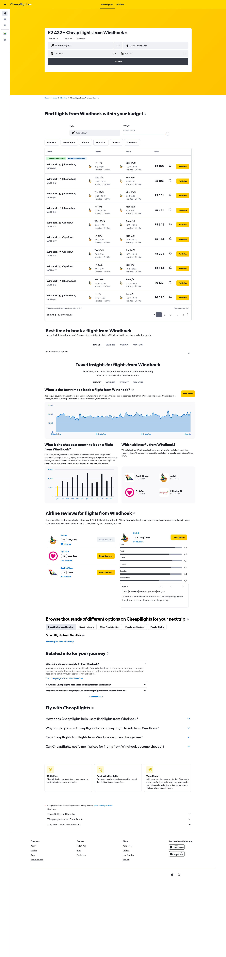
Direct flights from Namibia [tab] (60, 627)
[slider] (167, 134)
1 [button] (158, 314)
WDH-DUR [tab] (138, 345)
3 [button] (170, 314)
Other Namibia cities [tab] (109, 627)
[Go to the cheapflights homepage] (21, 4)
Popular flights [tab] (157, 627)
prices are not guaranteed (103, 806)
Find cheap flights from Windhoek (64, 678)
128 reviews (66, 560)
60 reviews (66, 576)
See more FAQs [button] (96, 696)
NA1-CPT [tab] (97, 345)
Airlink (64, 535)
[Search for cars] (5, 25)
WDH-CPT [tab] (124, 345)
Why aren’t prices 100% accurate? (119, 824)
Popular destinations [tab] (134, 627)
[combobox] (53, 38)
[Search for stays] (5, 19)
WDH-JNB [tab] (110, 345)
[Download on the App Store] (177, 853)
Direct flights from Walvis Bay (60, 641)
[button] (5, 4)
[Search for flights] (5, 13)
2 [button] (164, 314)
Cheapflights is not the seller (119, 814)
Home (47, 98)
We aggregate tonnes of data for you (119, 819)
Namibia (63, 98)
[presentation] (126, 33)
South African (67, 568)
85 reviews (66, 544)
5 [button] (183, 314)
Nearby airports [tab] (86, 627)
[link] (179, 537)
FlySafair (65, 552)
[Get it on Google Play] (177, 847)
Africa (55, 98)
